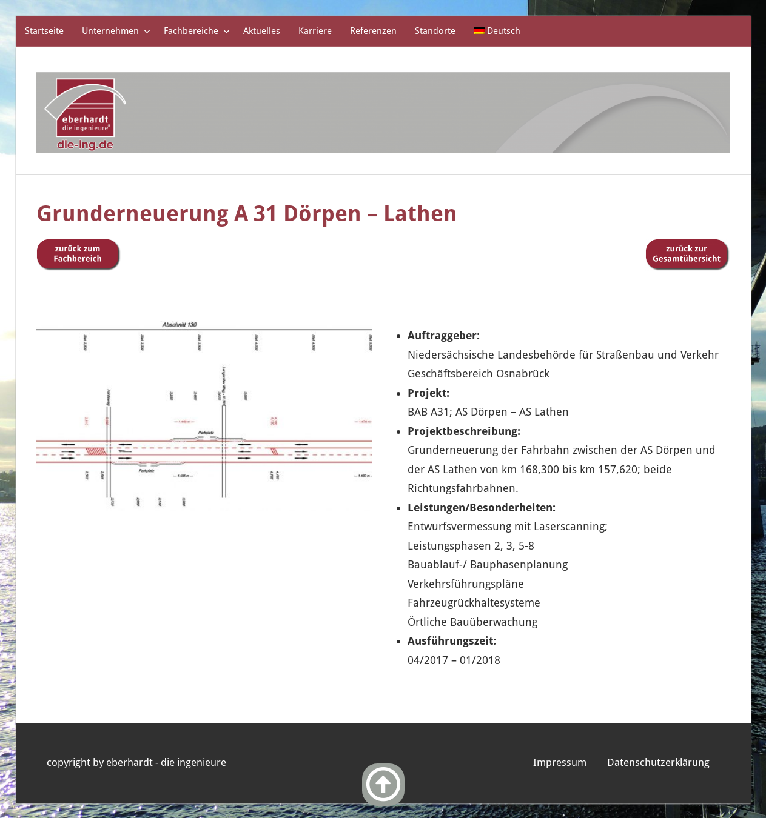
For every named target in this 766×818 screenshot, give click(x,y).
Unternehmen (116, 30)
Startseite (44, 30)
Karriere (315, 30)
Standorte (435, 30)
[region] (204, 410)
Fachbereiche (197, 30)
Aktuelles (261, 30)
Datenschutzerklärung (658, 762)
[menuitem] (497, 31)
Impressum (559, 762)
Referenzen (373, 30)
